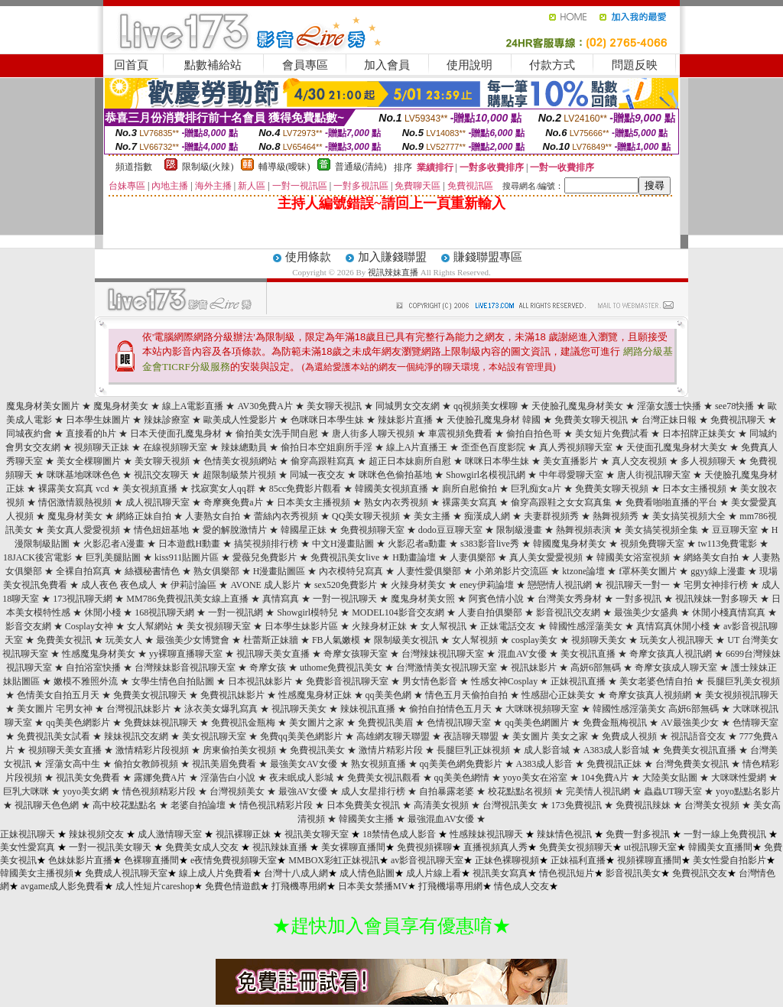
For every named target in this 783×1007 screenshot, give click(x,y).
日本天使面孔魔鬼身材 (176, 433)
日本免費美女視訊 (363, 805)
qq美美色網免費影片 (461, 763)
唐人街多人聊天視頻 (373, 433)
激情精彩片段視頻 (152, 750)
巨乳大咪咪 (26, 791)
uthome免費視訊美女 (341, 667)
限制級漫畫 (519, 530)
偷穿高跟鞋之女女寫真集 (561, 502)
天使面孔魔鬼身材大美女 (676, 447)
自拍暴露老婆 (446, 791)
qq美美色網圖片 (537, 722)
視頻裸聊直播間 (649, 860)
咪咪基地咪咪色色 (83, 474)
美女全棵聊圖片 (89, 461)
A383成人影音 (544, 763)
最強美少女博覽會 (192, 640)
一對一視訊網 (235, 612)
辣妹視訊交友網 (137, 736)
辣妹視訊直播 (367, 708)
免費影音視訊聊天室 (347, 681)
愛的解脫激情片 (235, 530)
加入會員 (387, 65)
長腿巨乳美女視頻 (743, 681)
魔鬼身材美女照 (423, 598)
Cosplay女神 (89, 626)
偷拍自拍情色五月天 (450, 708)
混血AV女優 (522, 653)
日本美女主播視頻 (313, 502)
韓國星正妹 (304, 530)
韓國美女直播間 (720, 847)
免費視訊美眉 (385, 722)
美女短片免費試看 (611, 433)
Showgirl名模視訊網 (485, 474)
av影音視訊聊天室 (427, 860)
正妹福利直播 (578, 860)
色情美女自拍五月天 (58, 695)
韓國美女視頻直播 (391, 488)
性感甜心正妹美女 (558, 695)
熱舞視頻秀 (615, 516)
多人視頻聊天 (708, 461)
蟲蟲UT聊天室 (673, 791)
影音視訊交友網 (568, 612)
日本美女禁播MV (373, 886)
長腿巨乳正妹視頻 (473, 750)
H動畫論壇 (414, 557)
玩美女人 (124, 640)
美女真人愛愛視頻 (83, 530)
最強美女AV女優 (303, 763)
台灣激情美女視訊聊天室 (446, 667)
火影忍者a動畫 (417, 543)
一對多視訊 (638, 598)
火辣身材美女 (418, 585)
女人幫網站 (150, 626)
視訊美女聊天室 (316, 834)
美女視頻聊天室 (219, 626)
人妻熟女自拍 (212, 516)
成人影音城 (547, 750)
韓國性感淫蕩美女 (585, 626)
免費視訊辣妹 (643, 805)
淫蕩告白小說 (227, 777)
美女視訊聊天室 (214, 736)
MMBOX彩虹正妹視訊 (333, 860)
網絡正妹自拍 (143, 516)
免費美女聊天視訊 (591, 419)
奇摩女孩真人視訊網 (670, 653)
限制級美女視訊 (406, 640)
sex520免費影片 (345, 585)
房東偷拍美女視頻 (239, 750)
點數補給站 (213, 65)
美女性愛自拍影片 (729, 860)
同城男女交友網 (407, 406)
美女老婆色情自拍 (656, 681)
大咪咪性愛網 (738, 777)
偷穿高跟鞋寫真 (323, 461)
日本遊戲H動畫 (189, 543)
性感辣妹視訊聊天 (486, 834)
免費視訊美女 (317, 750)
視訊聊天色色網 (47, 805)
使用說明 (469, 65)
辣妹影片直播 (405, 419)
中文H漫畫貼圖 (343, 543)
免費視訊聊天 (737, 419)
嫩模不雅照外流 (86, 681)
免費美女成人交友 (202, 847)
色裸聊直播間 (151, 860)
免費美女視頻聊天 (575, 847)
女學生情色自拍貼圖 (173, 681)
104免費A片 (605, 777)
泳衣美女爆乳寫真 (221, 708)
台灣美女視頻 (711, 805)
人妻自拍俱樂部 (490, 612)
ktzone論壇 (583, 571)
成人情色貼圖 (367, 873)
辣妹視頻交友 (96, 834)
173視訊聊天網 (82, 598)
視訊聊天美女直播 (273, 653)
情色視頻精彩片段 (159, 791)
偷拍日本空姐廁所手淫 (326, 447)
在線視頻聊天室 (175, 447)
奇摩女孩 (267, 667)
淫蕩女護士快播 (669, 406)
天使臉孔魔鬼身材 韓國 (494, 419)
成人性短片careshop (154, 886)
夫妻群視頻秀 (551, 516)
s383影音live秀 (489, 543)
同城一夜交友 (317, 474)
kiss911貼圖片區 (186, 557)
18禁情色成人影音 (399, 834)
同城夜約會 (29, 433)
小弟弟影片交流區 (511, 571)
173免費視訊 (576, 805)
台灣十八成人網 (296, 873)
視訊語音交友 (698, 736)
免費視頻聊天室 (372, 530)
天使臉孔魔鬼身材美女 (577, 406)
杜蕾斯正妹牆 (270, 640)
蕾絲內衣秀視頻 (286, 516)
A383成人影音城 (616, 750)
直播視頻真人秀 (495, 847)
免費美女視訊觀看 (384, 777)
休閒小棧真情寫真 (728, 612)
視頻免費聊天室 (652, 543)
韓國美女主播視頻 (36, 873)
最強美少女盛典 (646, 612)
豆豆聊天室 (735, 530)
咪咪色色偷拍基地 (395, 474)
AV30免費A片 (264, 406)
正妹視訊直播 (578, 681)
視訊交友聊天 (161, 474)
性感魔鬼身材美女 (98, 653)
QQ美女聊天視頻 (366, 516)
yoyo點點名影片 (748, 791)
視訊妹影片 (534, 667)
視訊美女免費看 (88, 777)
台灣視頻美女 (237, 791)
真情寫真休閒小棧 (673, 626)
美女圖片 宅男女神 (55, 708)
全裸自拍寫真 (83, 571)
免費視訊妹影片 (232, 695)
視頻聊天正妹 (101, 447)
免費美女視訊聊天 (150, 695)
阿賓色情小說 (496, 598)
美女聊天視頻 (162, 461)
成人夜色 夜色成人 (119, 585)
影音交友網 (28, 626)
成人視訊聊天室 (157, 502)
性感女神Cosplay (504, 681)
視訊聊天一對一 (638, 585)
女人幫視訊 (443, 626)
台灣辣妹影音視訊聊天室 (185, 667)
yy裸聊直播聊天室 (186, 653)
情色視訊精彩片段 (276, 805)
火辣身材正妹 (379, 626)
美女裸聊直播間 (353, 847)
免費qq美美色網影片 (301, 736)
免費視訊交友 (699, 873)
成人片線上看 (433, 873)
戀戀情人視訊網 (560, 585)
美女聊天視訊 (334, 406)
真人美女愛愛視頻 (546, 557)
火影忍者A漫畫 (114, 543)
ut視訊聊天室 (650, 847)
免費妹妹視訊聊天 (160, 722)
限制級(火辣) (208, 166)
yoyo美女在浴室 (535, 777)
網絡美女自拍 (711, 557)
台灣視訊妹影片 (138, 708)
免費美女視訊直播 (699, 750)
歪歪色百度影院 (493, 447)
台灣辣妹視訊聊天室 (442, 653)
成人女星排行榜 (373, 791)
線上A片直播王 (417, 447)
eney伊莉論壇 (487, 585)
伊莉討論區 (193, 585)
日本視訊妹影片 (260, 681)
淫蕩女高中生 (72, 763)
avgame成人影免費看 (62, 886)
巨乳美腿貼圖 (113, 557)
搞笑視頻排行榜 (266, 543)
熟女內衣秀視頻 (396, 502)
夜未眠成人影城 (301, 777)
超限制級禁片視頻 (239, 474)
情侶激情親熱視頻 (75, 502)
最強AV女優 (302, 791)
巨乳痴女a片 (535, 488)
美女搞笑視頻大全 (689, 516)
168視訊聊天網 (164, 612)
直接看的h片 (91, 433)
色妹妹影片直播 (80, 860)
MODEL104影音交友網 (398, 612)
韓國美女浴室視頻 (633, 557)
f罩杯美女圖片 (648, 571)
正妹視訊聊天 (27, 834)
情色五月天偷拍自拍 (466, 695)
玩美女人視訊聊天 (676, 640)
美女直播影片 (570, 461)
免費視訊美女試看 (53, 736)
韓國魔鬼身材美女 (569, 543)
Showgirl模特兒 (307, 612)
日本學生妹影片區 (301, 626)
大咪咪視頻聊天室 (542, 708)
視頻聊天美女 (598, 640)
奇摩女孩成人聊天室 (676, 667)
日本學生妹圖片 (98, 419)
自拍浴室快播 (93, 667)
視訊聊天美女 (299, 708)
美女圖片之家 (316, 722)
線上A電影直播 (193, 406)
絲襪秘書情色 (152, 571)
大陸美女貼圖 (669, 777)
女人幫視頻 (475, 640)
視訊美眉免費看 (224, 763)
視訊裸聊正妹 (243, 834)
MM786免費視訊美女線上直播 (187, 598)
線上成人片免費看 (215, 873)
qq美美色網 (388, 695)
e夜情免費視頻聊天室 (233, 860)
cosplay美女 (535, 640)
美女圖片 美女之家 (550, 736)
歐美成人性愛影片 (240, 419)
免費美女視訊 (64, 640)
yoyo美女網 (86, 791)
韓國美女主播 (366, 819)
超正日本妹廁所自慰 (410, 461)
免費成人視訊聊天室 (126, 873)
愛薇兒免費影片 (264, 557)
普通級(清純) (361, 166)
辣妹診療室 (167, 419)
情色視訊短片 (566, 873)
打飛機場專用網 (450, 886)
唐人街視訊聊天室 (653, 474)
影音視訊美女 (633, 873)
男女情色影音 (429, 681)
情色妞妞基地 (161, 530)
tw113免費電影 (728, 543)
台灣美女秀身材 (570, 598)
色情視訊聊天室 (459, 722)
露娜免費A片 (160, 777)
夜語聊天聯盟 (471, 736)
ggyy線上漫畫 (718, 571)
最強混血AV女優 (441, 819)
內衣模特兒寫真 (351, 571)
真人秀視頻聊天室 (575, 447)
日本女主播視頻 (694, 488)
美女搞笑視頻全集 (661, 530)
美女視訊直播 (588, 653)
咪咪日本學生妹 (497, 461)
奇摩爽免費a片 (232, 502)
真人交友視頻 (639, 461)
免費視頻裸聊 (424, 847)
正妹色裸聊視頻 (507, 860)
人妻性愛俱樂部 (429, 571)
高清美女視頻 (441, 805)
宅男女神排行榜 (716, 585)
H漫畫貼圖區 (279, 571)
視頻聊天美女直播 (65, 750)
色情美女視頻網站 (240, 461)
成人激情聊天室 (170, 834)
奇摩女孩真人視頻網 (650, 695)
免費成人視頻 (629, 736)
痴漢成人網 (487, 516)
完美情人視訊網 (598, 791)
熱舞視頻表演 (583, 530)
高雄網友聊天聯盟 (393, 736)
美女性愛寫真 (27, 847)
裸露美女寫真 (469, 502)
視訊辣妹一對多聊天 (716, 598)
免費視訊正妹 (614, 763)
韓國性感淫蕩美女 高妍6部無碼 (656, 708)
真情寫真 (280, 598)
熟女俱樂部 (216, 571)
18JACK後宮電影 (37, 557)
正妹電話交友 (507, 626)
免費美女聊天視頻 (611, 488)
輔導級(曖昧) (284, 166)
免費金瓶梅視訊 (615, 722)
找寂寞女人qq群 (223, 488)
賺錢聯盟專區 (487, 257)
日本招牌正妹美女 (699, 433)
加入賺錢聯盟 (392, 257)
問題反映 (635, 65)
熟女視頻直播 (378, 763)
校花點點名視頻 (520, 791)
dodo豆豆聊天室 (450, 530)
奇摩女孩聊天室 (355, 653)
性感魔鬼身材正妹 (315, 695)
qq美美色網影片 (78, 722)
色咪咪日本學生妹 (327, 419)
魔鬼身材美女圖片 (43, 406)
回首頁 (131, 65)
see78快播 (734, 406)
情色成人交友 (521, 886)
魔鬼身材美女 (120, 406)
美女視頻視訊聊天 (741, 695)
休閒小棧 (102, 612)
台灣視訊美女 (510, 805)
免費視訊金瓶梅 (243, 722)
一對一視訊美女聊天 (110, 847)
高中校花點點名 (125, 805)
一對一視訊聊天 (345, 598)
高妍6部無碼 (595, 667)
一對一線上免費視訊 (725, 834)
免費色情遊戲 (232, 886)
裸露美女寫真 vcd (73, 488)
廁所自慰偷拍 (469, 488)
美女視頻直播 (149, 488)
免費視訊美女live (344, 557)
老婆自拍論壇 (198, 805)
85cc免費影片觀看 (305, 488)
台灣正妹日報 (669, 419)
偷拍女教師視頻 (146, 763)
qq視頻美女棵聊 (485, 406)
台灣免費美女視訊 (692, 763)
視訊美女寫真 (500, 873)
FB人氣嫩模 (336, 640)
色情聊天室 (755, 722)
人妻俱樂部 (472, 557)
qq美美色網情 (461, 777)
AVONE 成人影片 (265, 585)
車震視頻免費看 (460, 433)
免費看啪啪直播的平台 (671, 502)
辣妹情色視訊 (564, 834)
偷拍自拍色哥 (533, 433)
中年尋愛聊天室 (571, 474)
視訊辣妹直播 (393, 272)
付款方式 (552, 65)
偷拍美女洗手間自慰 (277, 433)
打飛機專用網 (299, 886)
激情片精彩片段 (391, 750)
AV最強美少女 (690, 722)
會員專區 (305, 65)
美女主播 (432, 516)
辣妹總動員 (244, 447)
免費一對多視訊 (638, 834)
